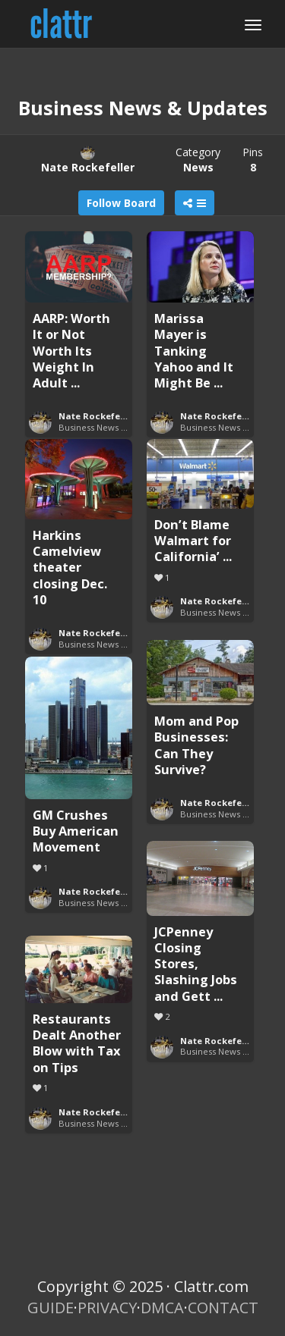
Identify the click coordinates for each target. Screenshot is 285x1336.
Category (198, 159)
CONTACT (223, 1307)
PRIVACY (107, 1307)
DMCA (162, 1307)
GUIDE (50, 1307)
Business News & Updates (111, 427)
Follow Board (121, 203)
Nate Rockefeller (97, 416)
